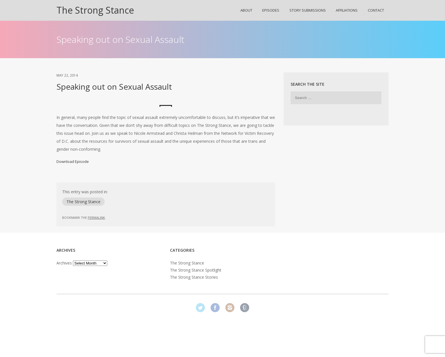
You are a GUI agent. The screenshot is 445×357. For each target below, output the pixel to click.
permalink (96, 217)
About (246, 10)
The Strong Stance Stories (194, 277)
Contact (376, 10)
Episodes (270, 10)
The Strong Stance (95, 10)
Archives (64, 263)
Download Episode (72, 161)
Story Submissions (307, 10)
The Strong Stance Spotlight (195, 270)
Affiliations (347, 10)
